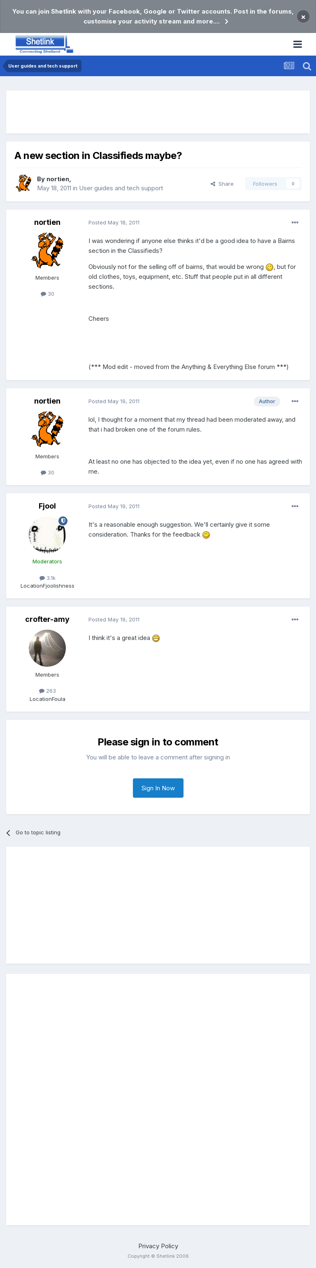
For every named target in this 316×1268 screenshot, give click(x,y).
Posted (113, 222)
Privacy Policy (158, 1246)
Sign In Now (158, 788)
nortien (57, 179)
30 (47, 293)
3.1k (48, 577)
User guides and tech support (121, 188)
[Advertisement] (158, 112)
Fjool (47, 506)
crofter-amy (47, 619)
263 (47, 690)
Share (222, 183)
